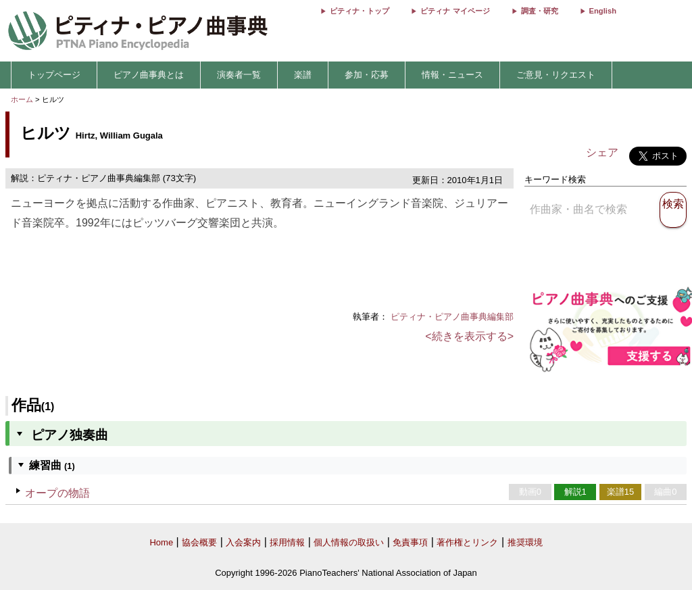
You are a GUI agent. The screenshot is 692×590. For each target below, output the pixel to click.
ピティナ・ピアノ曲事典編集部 (452, 317)
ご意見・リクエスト (555, 75)
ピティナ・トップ (359, 11)
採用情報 (287, 542)
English (602, 11)
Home (161, 542)
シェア (602, 152)
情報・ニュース (452, 75)
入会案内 (243, 542)
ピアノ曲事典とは (149, 75)
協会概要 (199, 542)
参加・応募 (367, 75)
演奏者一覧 (239, 75)
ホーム (22, 99)
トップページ (54, 75)
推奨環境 (525, 542)
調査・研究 (539, 11)
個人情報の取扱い (349, 542)
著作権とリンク (467, 542)
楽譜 (303, 75)
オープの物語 (57, 493)
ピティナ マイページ (454, 11)
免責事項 (410, 542)
